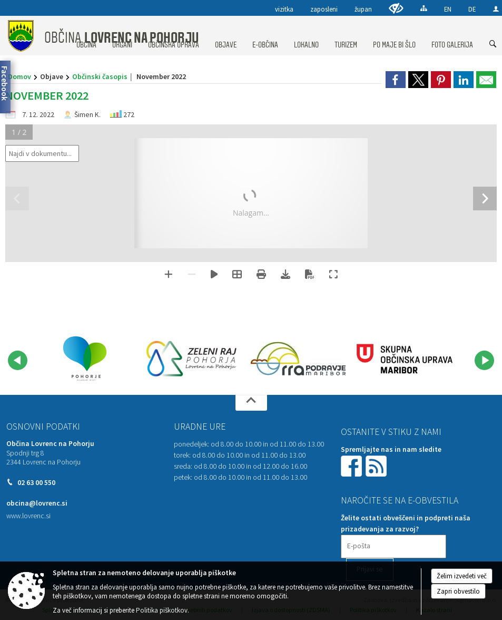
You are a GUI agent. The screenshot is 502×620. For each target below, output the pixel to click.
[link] (395, 79)
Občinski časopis (99, 76)
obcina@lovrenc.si (36, 503)
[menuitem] (225, 35)
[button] (17, 360)
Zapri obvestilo (458, 591)
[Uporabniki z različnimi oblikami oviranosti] (396, 8)
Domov (19, 76)
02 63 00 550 (36, 482)
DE (472, 9)
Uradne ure (199, 426)
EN (447, 9)
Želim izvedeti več (462, 575)
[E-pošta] (393, 546)
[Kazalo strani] (423, 8)
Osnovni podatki (43, 426)
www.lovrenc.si (28, 515)
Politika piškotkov (162, 610)
